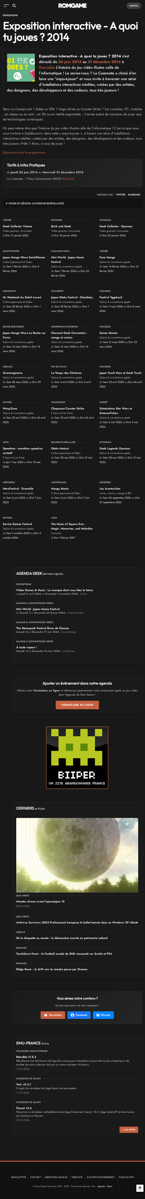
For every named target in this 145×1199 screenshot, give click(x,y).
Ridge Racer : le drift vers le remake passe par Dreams (51, 969)
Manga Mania (60, 489)
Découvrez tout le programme (24, 152)
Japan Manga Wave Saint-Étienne (24, 257)
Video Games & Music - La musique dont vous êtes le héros (54, 590)
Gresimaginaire (12, 373)
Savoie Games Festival (17, 524)
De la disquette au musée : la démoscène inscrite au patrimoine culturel (62, 938)
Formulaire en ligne (77, 705)
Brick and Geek (61, 226)
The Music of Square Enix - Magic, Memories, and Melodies (72, 526)
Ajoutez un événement (101, 1177)
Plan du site (126, 1177)
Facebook (79, 1015)
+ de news (129, 1129)
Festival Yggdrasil (110, 297)
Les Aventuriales (109, 489)
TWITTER (120, 194)
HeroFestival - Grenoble (18, 489)
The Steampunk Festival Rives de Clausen (42, 628)
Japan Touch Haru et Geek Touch (120, 373)
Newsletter (53, 1015)
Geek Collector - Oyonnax (115, 226)
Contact (35, 1177)
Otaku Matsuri (60, 448)
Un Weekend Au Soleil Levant (22, 297)
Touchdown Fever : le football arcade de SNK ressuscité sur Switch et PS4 (64, 954)
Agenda (133, 5)
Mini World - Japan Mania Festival (38, 609)
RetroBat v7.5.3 (26, 1057)
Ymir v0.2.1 (23, 1084)
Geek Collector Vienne (17, 226)
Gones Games (108, 333)
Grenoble (47, 67)
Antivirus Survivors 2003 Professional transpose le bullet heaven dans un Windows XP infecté (77, 922)
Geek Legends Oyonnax (114, 448)
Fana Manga (107, 257)
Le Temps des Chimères (66, 373)
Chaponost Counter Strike (67, 408)
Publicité (77, 1177)
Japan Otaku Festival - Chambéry (72, 297)
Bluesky (103, 1015)
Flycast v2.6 (24, 1108)
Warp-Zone (10, 408)
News (109, 1186)
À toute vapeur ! (26, 647)
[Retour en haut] (140, 1188)
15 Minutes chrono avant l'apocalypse (40, 901)
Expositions (10, 15)
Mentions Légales (56, 1177)
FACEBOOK (134, 194)
